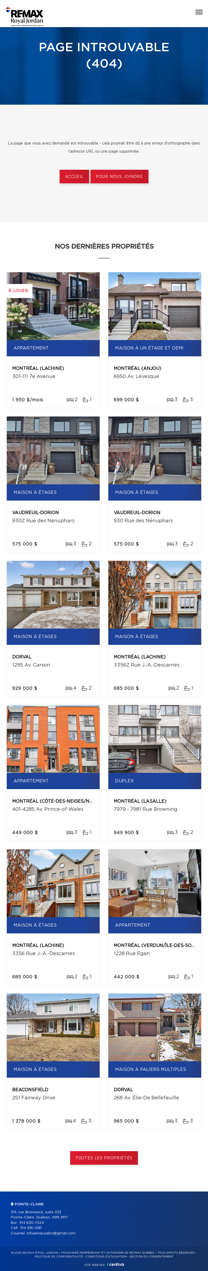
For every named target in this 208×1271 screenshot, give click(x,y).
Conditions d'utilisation (106, 1256)
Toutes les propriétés (104, 1158)
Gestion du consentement (151, 1256)
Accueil (74, 177)
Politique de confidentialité (59, 1256)
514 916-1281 (30, 1228)
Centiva (115, 1264)
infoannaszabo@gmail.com (51, 1233)
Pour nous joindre (119, 177)
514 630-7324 (31, 1223)
